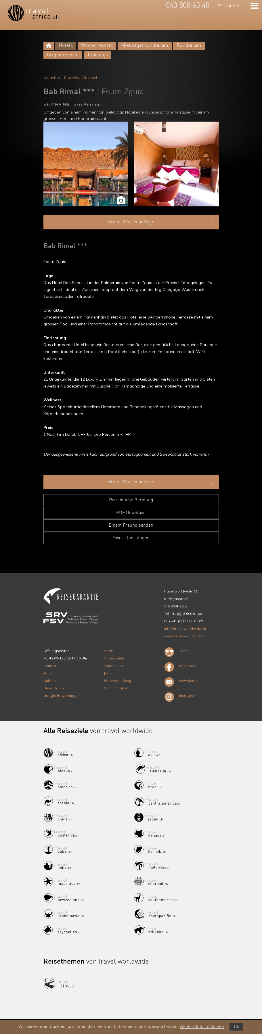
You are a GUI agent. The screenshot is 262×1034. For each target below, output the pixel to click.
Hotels (66, 45)
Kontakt (49, 665)
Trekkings (97, 55)
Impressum (113, 665)
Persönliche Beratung (131, 500)
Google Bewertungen (61, 695)
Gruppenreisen (63, 55)
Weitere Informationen (202, 1027)
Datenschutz (114, 658)
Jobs (108, 673)
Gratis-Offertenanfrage (161, 222)
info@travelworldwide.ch (185, 628)
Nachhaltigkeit (116, 688)
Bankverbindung (117, 680)
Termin (49, 673)
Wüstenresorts (97, 45)
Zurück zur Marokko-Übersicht (71, 77)
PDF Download (131, 513)
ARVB (108, 651)
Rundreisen (189, 45)
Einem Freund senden (131, 525)
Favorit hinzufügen (131, 538)
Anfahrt (49, 680)
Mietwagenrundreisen (144, 45)
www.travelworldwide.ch (185, 636)
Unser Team (53, 688)
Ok (236, 1027)
